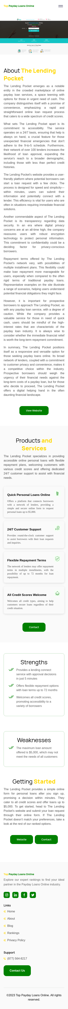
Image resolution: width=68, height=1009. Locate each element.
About (11, 918)
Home (11, 911)
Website (21, 839)
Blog (10, 925)
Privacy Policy (16, 940)
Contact (34, 627)
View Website (34, 410)
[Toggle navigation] (60, 6)
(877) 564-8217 (17, 958)
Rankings (13, 933)
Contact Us (17, 970)
